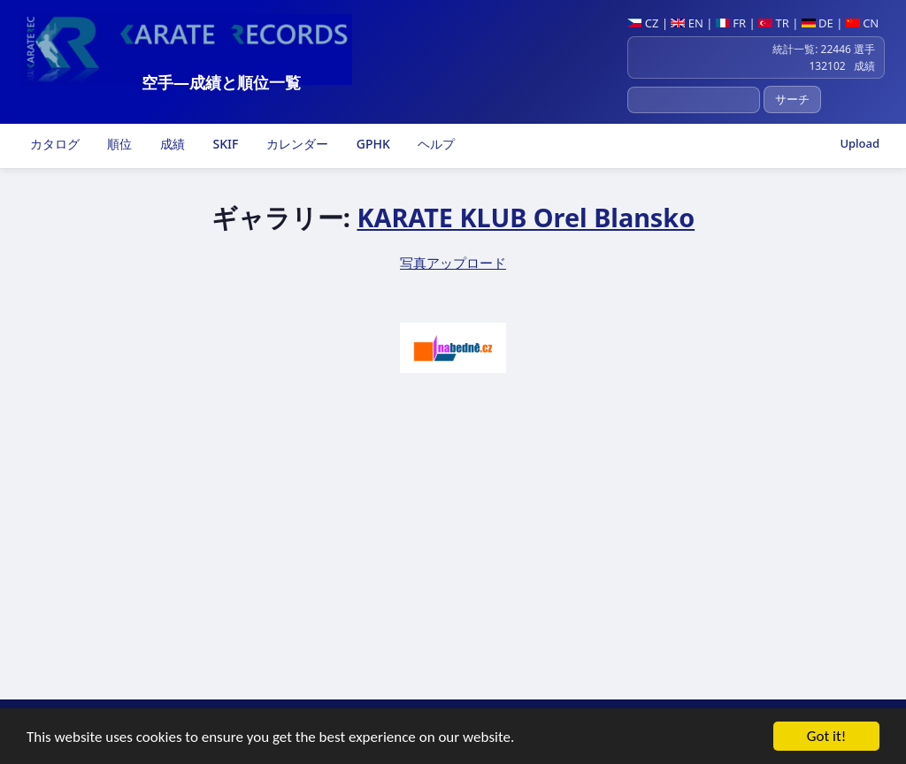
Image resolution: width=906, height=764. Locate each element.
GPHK (371, 143)
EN (687, 23)
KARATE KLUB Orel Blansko (526, 217)
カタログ (53, 143)
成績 (171, 143)
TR (773, 23)
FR (731, 23)
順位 (118, 143)
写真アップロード (453, 262)
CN (862, 23)
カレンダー (295, 143)
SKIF (224, 143)
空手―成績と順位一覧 (221, 82)
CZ (642, 23)
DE (817, 23)
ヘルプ (435, 143)
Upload (859, 143)
